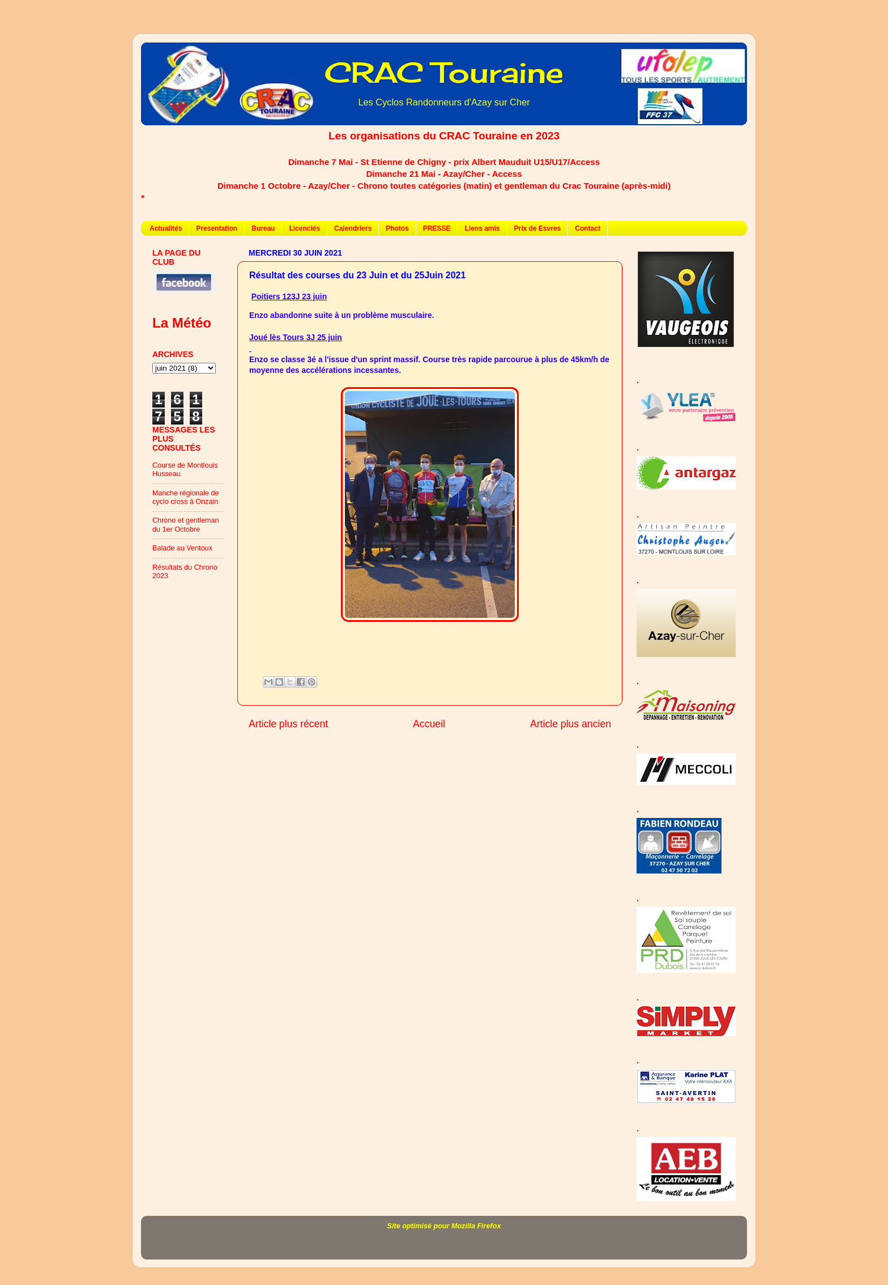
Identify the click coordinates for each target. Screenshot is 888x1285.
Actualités (166, 228)
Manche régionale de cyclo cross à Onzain (185, 497)
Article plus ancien (570, 724)
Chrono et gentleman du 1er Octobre (185, 524)
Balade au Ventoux (182, 548)
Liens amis (482, 228)
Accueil (429, 724)
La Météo (181, 322)
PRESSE (437, 228)
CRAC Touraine (444, 72)
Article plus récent (288, 724)
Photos (397, 228)
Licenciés (304, 228)
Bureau (263, 228)
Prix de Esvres (537, 228)
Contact (587, 228)
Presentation (216, 228)
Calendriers (353, 228)
